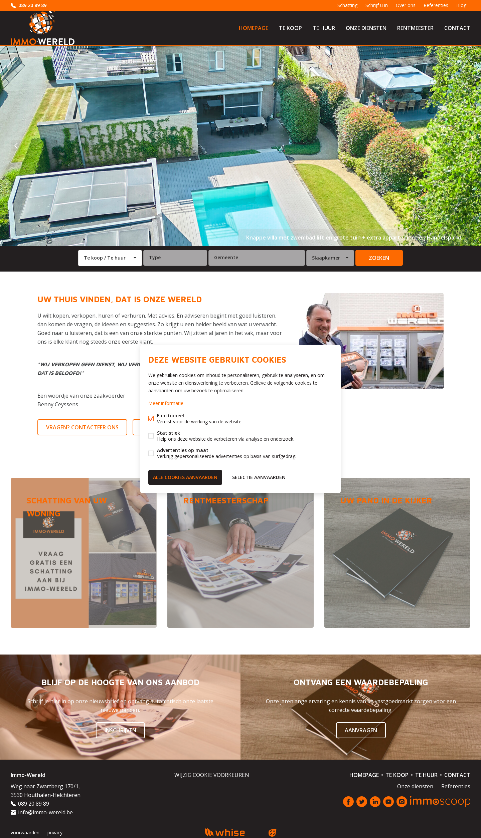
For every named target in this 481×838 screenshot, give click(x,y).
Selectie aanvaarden (259, 477)
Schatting (347, 5)
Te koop (290, 28)
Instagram (401, 801)
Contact (457, 28)
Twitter (361, 801)
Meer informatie (165, 403)
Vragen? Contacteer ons (82, 427)
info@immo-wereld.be (45, 812)
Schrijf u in (376, 5)
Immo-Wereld (28, 775)
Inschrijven (120, 730)
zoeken (379, 258)
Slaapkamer (326, 258)
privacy (54, 832)
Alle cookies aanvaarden (185, 477)
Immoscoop (440, 801)
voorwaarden (25, 832)
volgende (465, 145)
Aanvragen (361, 730)
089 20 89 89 (32, 5)
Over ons (406, 5)
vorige (16, 145)
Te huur (324, 28)
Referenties (436, 5)
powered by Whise (233, 832)
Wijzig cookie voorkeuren (211, 775)
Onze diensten (366, 28)
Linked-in (375, 801)
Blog (461, 5)
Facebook (348, 801)
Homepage (253, 28)
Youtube (388, 801)
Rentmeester (415, 28)
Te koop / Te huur (105, 258)
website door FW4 (273, 832)
